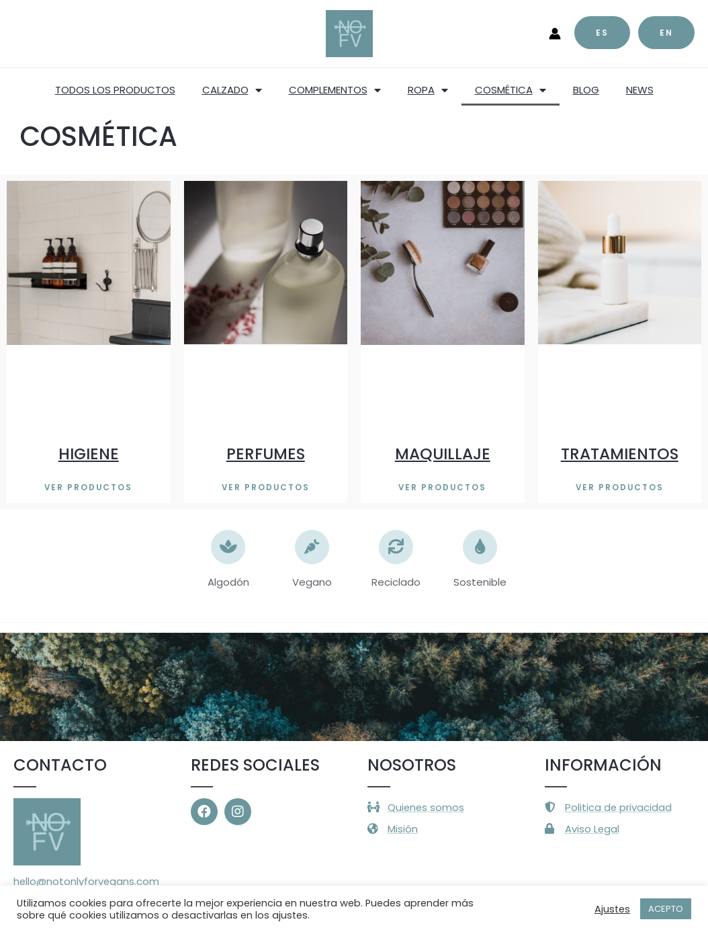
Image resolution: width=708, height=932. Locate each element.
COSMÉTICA (510, 90)
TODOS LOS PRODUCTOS (115, 90)
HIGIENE (88, 453)
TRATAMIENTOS (619, 453)
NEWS (640, 90)
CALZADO (232, 90)
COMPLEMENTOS (335, 90)
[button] (88, 487)
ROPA (428, 90)
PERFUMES (265, 453)
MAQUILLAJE (442, 453)
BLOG (586, 90)
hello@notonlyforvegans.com (87, 882)
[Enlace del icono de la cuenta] (555, 34)
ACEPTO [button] (665, 908)
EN (666, 32)
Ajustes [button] (612, 909)
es (602, 32)
